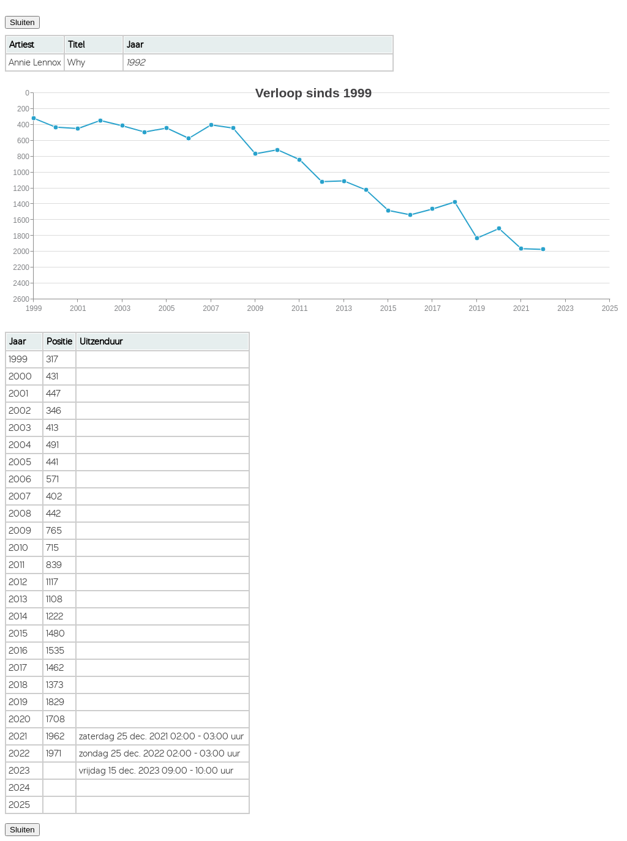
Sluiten (22, 22)
